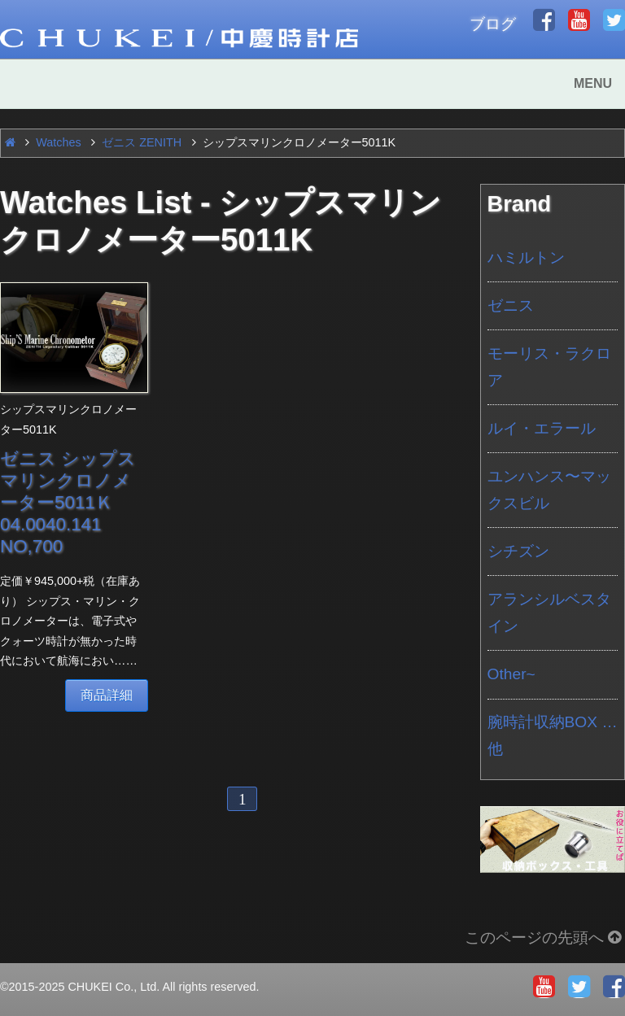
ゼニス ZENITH (141, 142)
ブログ (493, 24)
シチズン (518, 551)
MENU (593, 83)
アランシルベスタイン (549, 612)
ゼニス (510, 305)
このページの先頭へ (545, 937)
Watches (58, 142)
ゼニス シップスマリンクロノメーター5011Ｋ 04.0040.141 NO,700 (68, 502)
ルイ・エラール (541, 428)
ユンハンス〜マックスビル (549, 490)
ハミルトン (526, 257)
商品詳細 (107, 695)
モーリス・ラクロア (549, 367)
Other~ (511, 673)
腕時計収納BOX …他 (552, 735)
